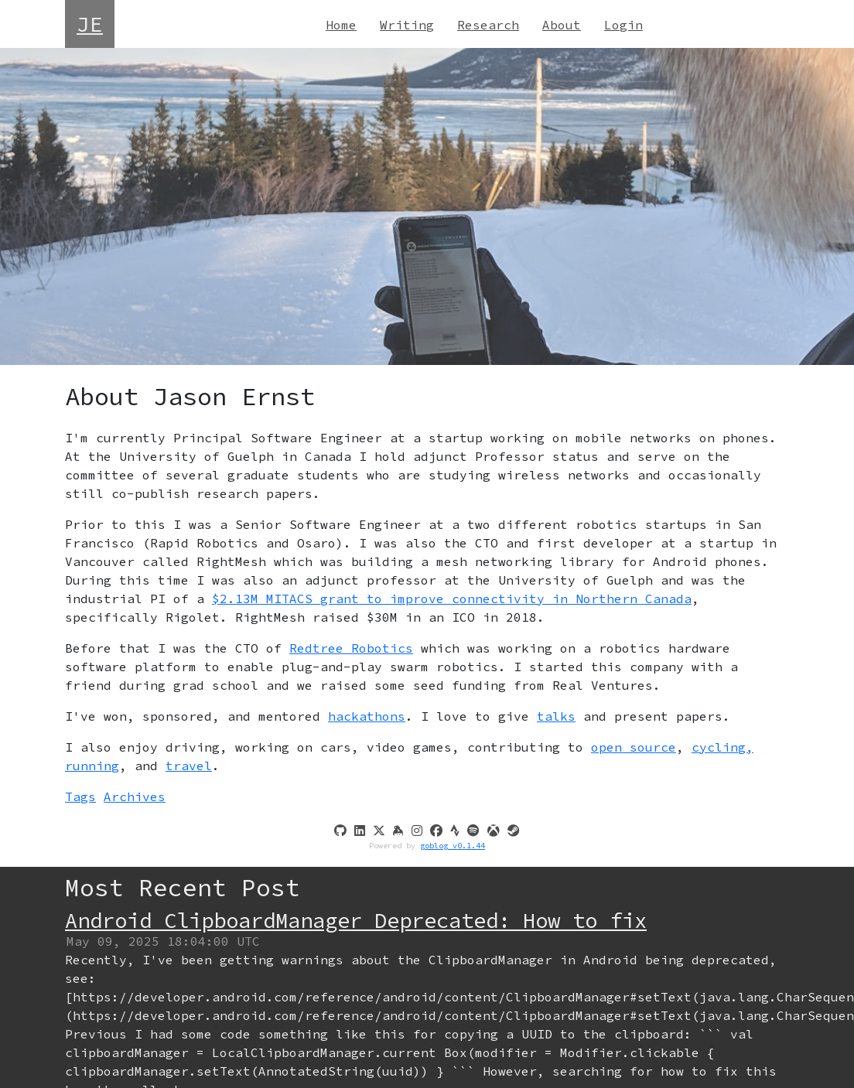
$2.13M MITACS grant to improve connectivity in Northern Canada (452, 598)
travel (189, 765)
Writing (407, 24)
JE (90, 24)
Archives (135, 796)
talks (556, 716)
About (561, 24)
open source (633, 747)
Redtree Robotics (351, 648)
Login (623, 24)
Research (488, 24)
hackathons (366, 716)
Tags (80, 796)
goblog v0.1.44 (452, 846)
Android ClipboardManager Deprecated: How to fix (356, 920)
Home (341, 24)
